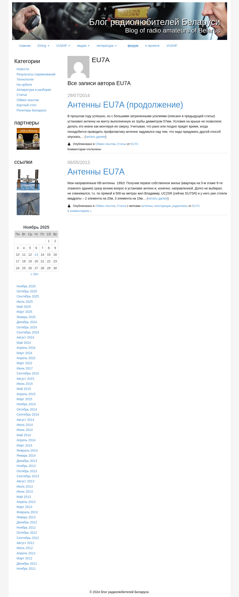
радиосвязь (180, 206)
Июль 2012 (25, 548)
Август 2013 (25, 481)
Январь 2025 (26, 317)
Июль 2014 (25, 425)
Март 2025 (24, 312)
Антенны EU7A (96, 171)
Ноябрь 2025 (26, 286)
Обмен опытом (105, 144)
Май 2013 (24, 497)
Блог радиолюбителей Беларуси (147, 21)
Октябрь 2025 (27, 291)
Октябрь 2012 (27, 532)
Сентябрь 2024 (28, 332)
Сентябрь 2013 (28, 476)
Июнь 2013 (25, 491)
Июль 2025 (25, 301)
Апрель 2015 (26, 394)
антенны (147, 206)
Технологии (25, 79)
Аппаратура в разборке (34, 90)
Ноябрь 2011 (26, 568)
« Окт (34, 274)
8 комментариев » (79, 211)
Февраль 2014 (27, 450)
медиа (83, 45)
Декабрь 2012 (27, 522)
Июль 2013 (25, 486)
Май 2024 (24, 342)
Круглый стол (26, 105)
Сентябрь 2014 (28, 414)
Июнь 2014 (25, 430)
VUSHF (63, 45)
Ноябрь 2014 (26, 404)
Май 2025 (24, 306)
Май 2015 (24, 389)
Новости (23, 69)
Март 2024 (24, 353)
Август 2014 (25, 420)
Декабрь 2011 (27, 563)
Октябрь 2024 (27, 327)
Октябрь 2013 (27, 471)
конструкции (162, 206)
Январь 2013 (26, 517)
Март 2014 (24, 445)
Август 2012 (25, 543)
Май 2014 (24, 435)
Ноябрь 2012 (26, 527)
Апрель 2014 (26, 440)
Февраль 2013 (27, 512)
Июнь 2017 (25, 368)
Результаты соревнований (36, 74)
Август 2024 (25, 337)
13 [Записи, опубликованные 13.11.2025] (36, 254)
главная (25, 45)
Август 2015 (25, 378)
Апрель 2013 (26, 502)
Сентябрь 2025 (28, 296)
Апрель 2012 (26, 553)
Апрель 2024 (26, 348)
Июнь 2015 (25, 384)
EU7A (134, 144)
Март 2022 (24, 363)
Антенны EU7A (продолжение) (125, 104)
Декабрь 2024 (27, 322)
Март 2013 (24, 507)
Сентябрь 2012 (28, 538)
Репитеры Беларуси (31, 110)
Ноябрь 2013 (26, 466)
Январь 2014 (26, 455)
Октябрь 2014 (27, 409)
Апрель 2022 (26, 358)
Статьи (121, 144)
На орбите (24, 84)
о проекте (152, 45)
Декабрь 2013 (27, 461)
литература (107, 45)
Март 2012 (24, 558)
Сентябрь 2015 (28, 373)
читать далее (95, 137)
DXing (43, 45)
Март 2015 (24, 399)
